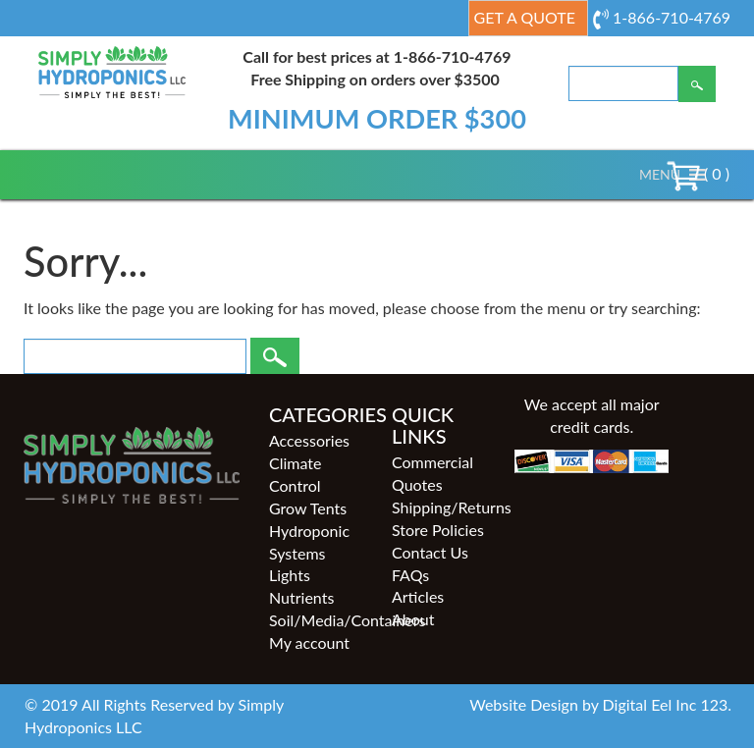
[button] (659, 174)
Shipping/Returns (438, 507)
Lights (289, 574)
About (413, 619)
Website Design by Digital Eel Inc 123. (600, 704)
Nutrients (301, 597)
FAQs (410, 574)
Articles (418, 596)
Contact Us (430, 552)
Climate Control (295, 474)
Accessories (309, 440)
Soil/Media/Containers (315, 620)
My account (309, 642)
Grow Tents (308, 508)
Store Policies (438, 529)
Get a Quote (524, 17)
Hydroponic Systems (309, 541)
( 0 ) (698, 173)
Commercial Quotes (432, 473)
